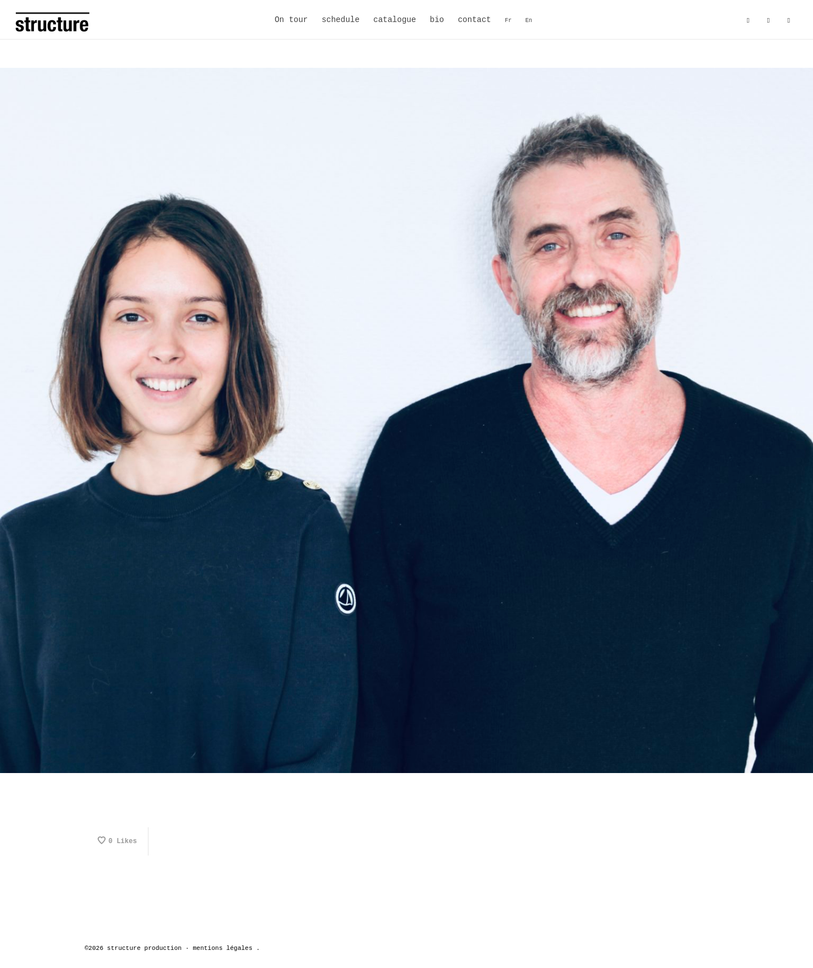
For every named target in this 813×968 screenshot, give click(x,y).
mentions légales (222, 948)
